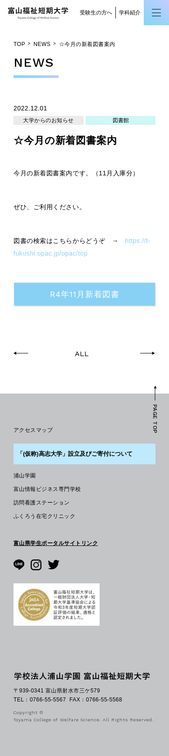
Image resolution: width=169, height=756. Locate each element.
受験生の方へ (96, 12)
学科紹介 (130, 12)
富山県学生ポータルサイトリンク (56, 543)
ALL (82, 353)
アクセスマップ (33, 430)
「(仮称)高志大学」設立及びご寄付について (74, 453)
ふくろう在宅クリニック (44, 516)
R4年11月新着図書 (84, 294)
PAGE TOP (155, 418)
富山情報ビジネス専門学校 (47, 489)
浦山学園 (25, 475)
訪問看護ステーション (42, 502)
